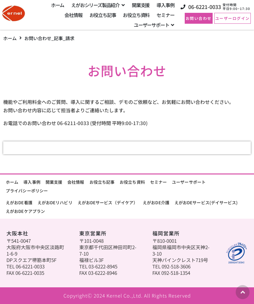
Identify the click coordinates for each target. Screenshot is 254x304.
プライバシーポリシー (27, 191)
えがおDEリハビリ (55, 202)
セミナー (158, 182)
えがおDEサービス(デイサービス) (206, 202)
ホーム (10, 38)
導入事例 (31, 182)
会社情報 (75, 182)
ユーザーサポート (189, 182)
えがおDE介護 (156, 202)
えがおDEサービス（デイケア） (108, 202)
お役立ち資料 (132, 182)
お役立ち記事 (102, 182)
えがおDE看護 (19, 202)
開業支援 (54, 182)
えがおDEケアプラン (25, 211)
